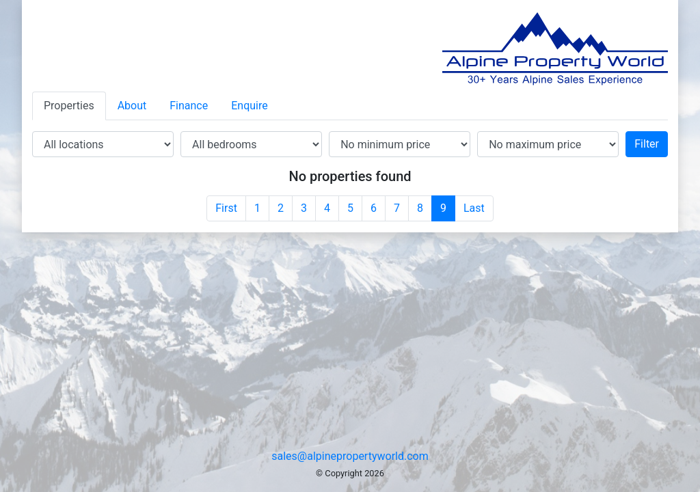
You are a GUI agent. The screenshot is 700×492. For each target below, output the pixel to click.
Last (474, 208)
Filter (646, 143)
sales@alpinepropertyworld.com (349, 456)
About (132, 105)
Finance (189, 105)
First (226, 208)
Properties (69, 105)
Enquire (249, 105)
